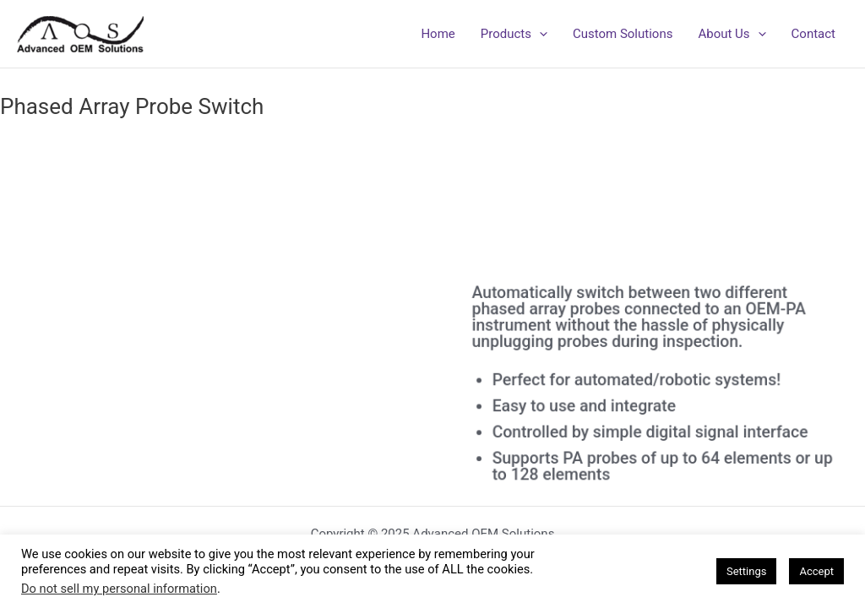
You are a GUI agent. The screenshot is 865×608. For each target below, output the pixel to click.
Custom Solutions (622, 33)
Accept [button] (816, 571)
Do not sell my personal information (119, 588)
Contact (813, 33)
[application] (539, 34)
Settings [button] (746, 571)
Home (437, 33)
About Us (731, 34)
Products (514, 34)
